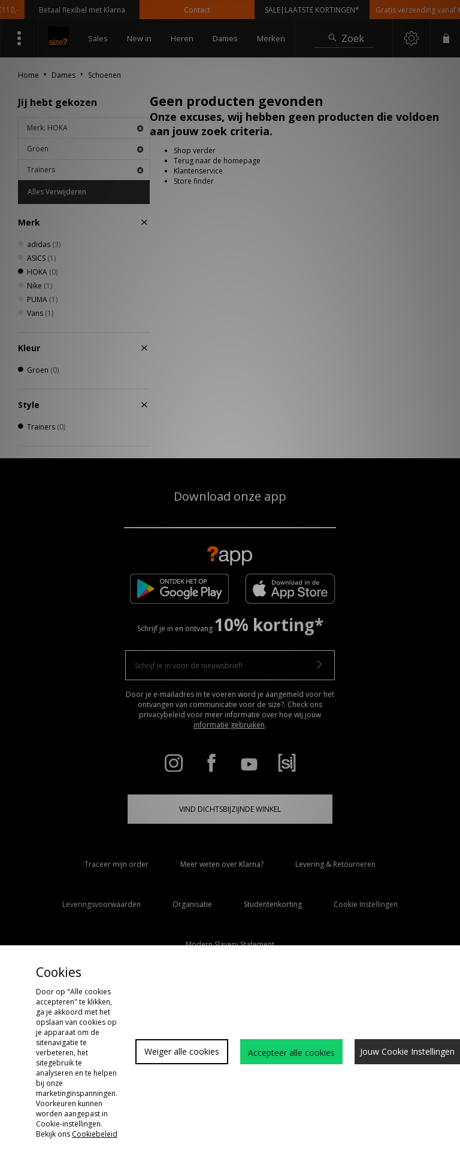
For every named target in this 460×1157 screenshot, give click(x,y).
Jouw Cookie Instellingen (407, 1051)
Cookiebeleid (94, 1134)
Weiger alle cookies (181, 1051)
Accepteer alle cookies (291, 1052)
